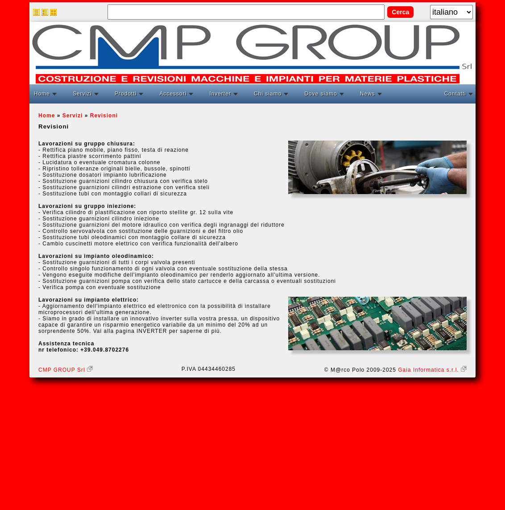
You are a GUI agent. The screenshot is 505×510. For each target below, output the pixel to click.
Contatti (455, 94)
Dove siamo (320, 94)
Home (42, 94)
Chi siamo (267, 94)
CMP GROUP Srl (65, 370)
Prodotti (126, 94)
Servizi (82, 94)
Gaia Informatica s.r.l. (432, 370)
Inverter (220, 94)
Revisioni (104, 115)
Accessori (172, 94)
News (367, 94)
